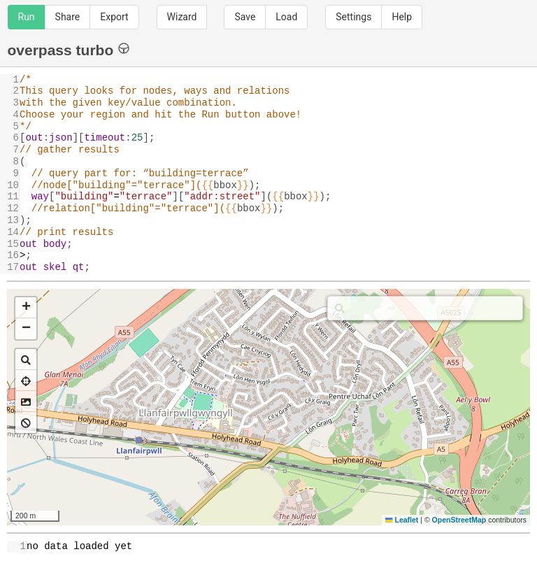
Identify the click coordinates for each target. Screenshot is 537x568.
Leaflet (401, 520)
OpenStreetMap (459, 520)
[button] (25, 307)
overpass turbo (69, 49)
